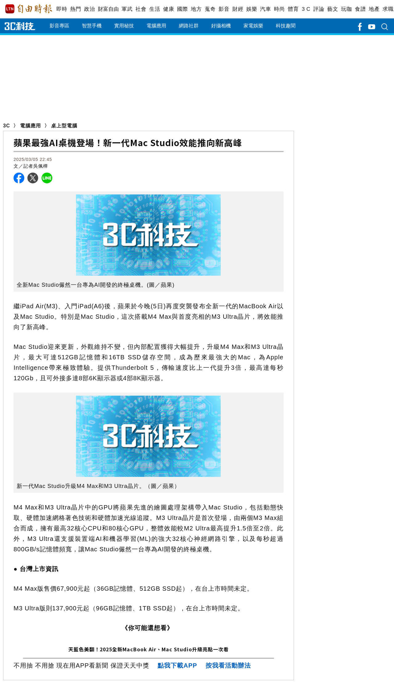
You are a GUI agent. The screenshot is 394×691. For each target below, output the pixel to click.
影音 (224, 9)
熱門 (75, 9)
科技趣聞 (286, 25)
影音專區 (59, 25)
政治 (89, 9)
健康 (168, 9)
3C (6, 125)
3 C (306, 9)
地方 (196, 9)
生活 (154, 9)
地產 (374, 9)
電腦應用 (156, 25)
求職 (388, 9)
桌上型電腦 (64, 125)
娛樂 (251, 9)
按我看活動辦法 (228, 665)
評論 (318, 9)
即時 (61, 9)
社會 (140, 9)
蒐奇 (210, 9)
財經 (237, 9)
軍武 (127, 9)
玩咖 (346, 9)
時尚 (279, 9)
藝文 (332, 9)
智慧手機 (92, 25)
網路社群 (189, 25)
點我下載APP (177, 665)
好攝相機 (221, 25)
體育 (293, 9)
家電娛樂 (253, 25)
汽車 (265, 9)
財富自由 (108, 9)
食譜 (360, 9)
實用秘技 (124, 25)
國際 (182, 9)
